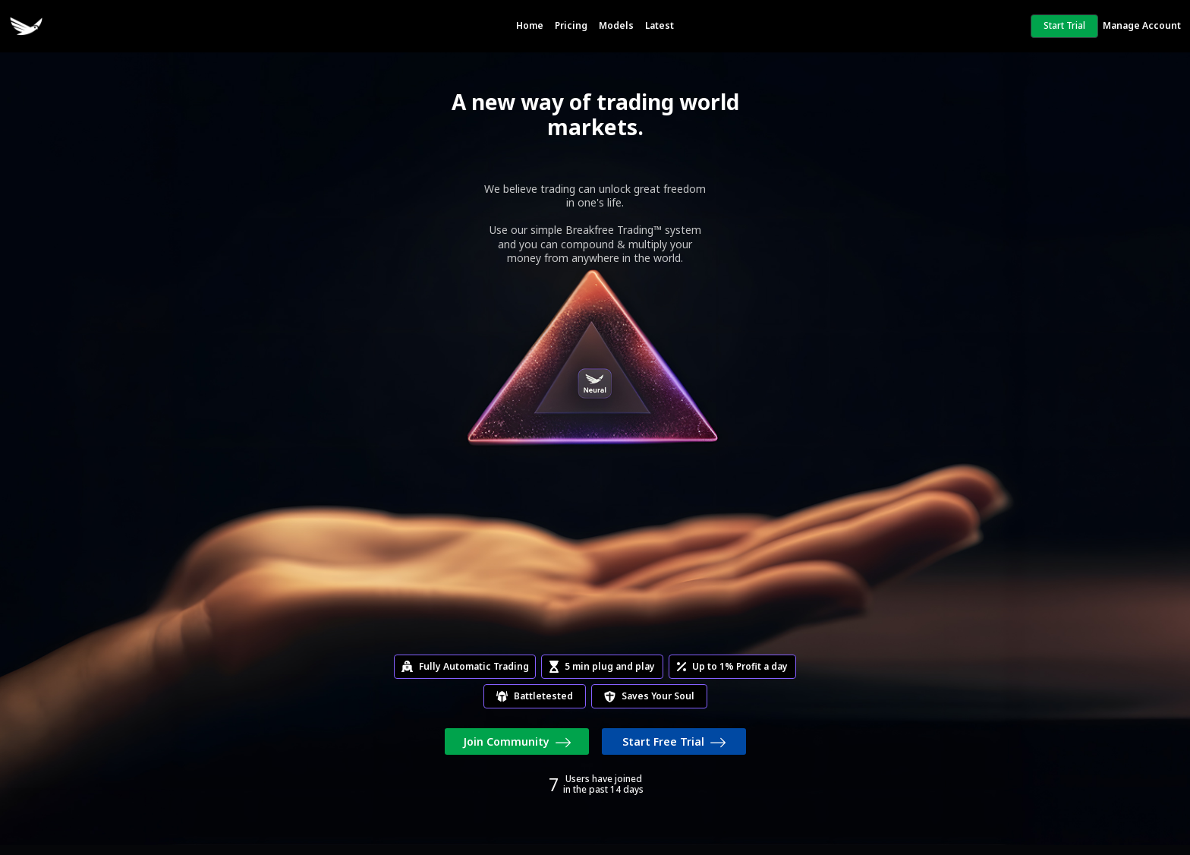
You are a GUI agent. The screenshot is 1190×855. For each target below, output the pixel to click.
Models (616, 25)
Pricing (571, 25)
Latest (659, 25)
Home (529, 25)
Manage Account (1142, 25)
